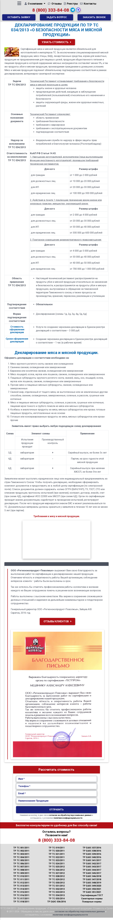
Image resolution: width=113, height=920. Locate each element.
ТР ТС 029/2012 (57, 882)
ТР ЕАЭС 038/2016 (92, 853)
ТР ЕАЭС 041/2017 (92, 863)
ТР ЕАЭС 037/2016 (92, 850)
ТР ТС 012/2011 (21, 885)
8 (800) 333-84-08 (50, 11)
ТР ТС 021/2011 (57, 856)
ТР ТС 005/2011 (21, 863)
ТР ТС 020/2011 (57, 853)
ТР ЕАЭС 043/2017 (92, 869)
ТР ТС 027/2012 (57, 875)
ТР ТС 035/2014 (57, 901)
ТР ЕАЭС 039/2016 (92, 856)
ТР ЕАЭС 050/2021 (92, 891)
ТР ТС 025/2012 (57, 869)
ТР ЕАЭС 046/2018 (92, 878)
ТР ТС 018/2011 (21, 904)
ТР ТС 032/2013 (57, 891)
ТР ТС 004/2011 (21, 859)
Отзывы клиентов (58, 623)
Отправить (56, 811)
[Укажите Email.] (56, 796)
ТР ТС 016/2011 (21, 897)
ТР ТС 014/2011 (21, 891)
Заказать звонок (94, 18)
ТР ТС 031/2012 (57, 888)
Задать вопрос (56, 18)
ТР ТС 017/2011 (21, 901)
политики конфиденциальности (68, 820)
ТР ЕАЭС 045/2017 (92, 875)
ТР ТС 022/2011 (57, 859)
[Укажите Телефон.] (56, 789)
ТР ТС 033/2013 (57, 894)
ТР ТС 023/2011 (57, 863)
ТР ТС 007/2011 (21, 869)
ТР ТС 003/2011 (21, 856)
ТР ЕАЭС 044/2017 (92, 872)
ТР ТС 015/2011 (21, 894)
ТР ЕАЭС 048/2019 (92, 885)
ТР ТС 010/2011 (21, 878)
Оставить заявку (18, 18)
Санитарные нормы (92, 901)
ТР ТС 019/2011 (57, 850)
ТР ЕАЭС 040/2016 (92, 859)
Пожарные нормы (92, 904)
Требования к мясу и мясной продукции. (56, 518)
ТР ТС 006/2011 (21, 866)
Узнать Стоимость (56, 44)
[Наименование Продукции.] (56, 803)
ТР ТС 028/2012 (57, 878)
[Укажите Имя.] (56, 781)
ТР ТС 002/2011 (21, 853)
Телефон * (24, 788)
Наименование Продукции (33, 803)
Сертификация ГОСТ (92, 897)
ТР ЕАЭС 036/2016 (56, 904)
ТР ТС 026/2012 (57, 872)
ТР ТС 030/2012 (57, 885)
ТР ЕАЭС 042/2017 (92, 866)
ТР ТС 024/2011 (57, 866)
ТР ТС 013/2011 (21, 888)
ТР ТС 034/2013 (57, 897)
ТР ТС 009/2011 (21, 875)
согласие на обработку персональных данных (70, 817)
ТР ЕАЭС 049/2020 (92, 888)
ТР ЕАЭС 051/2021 (92, 894)
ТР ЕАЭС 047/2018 (92, 882)
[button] (72, 11)
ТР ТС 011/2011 (21, 882)
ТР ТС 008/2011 (21, 872)
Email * (22, 795)
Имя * (21, 781)
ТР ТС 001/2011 (21, 850)
